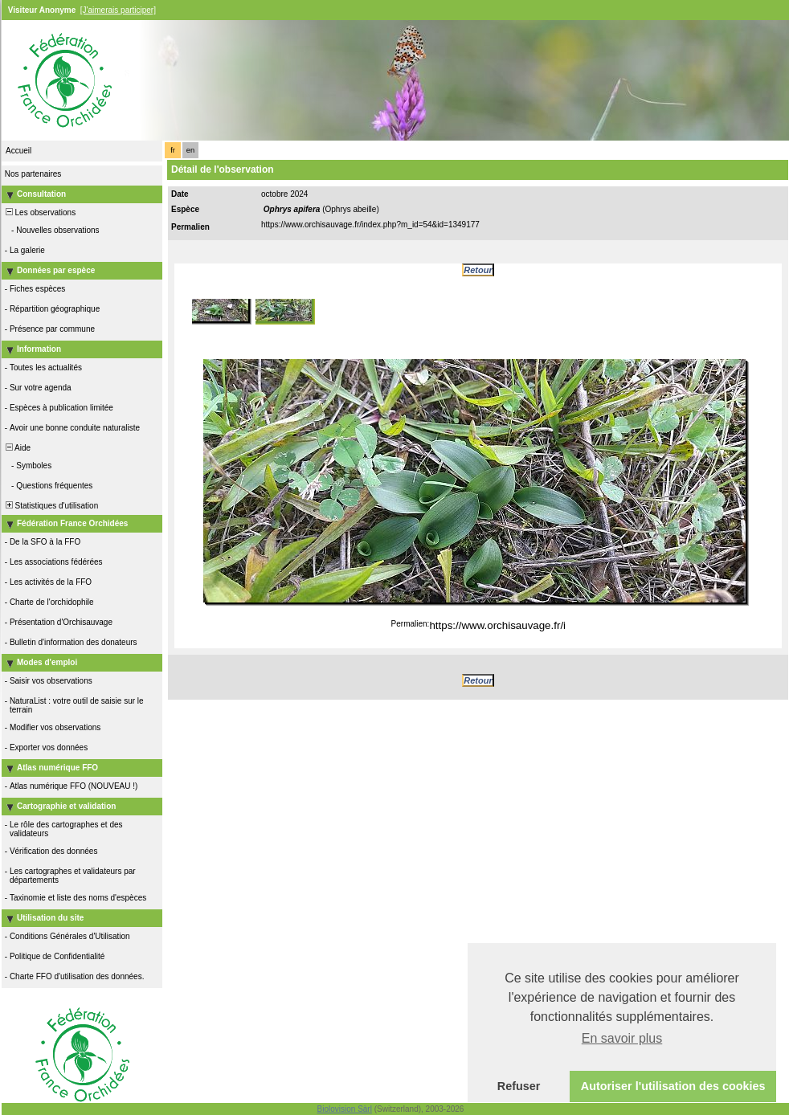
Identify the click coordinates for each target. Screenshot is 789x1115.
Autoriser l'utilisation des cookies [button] (673, 1086)
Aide (17, 447)
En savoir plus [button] (622, 1038)
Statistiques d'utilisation (50, 505)
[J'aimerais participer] (118, 10)
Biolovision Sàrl (344, 1109)
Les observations (39, 212)
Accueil (18, 150)
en (190, 150)
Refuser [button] (519, 1086)
